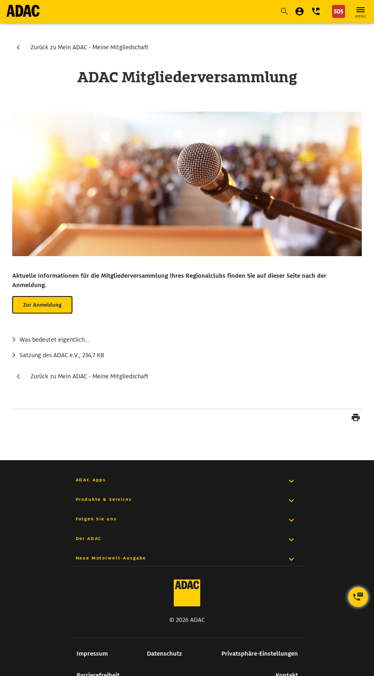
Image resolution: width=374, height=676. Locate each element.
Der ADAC (89, 538)
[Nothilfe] (338, 11)
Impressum (92, 653)
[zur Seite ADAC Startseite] (23, 11)
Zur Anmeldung (42, 304)
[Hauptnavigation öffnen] (360, 11)
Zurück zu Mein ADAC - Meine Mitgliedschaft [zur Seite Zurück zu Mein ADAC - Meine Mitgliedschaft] (90, 47)
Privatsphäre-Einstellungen (259, 653)
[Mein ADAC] (299, 11)
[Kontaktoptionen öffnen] (358, 597)
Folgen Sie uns (96, 519)
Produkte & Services (104, 499)
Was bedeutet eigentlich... (55, 339)
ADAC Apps (91, 480)
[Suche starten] (284, 11)
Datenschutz (164, 653)
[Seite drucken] (355, 418)
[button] (315, 11)
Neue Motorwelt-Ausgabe (111, 558)
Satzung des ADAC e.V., (62, 355)
